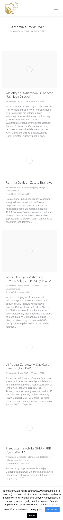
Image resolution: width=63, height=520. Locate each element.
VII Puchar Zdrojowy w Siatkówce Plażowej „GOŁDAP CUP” (27, 366)
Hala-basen (35, 286)
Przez (23, 101)
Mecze (20, 187)
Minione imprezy (31, 187)
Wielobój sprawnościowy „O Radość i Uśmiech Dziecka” (29, 94)
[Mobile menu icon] (56, 8)
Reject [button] (32, 515)
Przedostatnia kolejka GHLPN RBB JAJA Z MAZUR (28, 450)
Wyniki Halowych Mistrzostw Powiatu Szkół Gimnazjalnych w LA (28, 279)
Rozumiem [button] (52, 509)
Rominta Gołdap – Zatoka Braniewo (29, 182)
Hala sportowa (23, 286)
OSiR (40, 27)
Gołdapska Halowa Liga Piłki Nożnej (32, 457)
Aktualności (11, 101)
